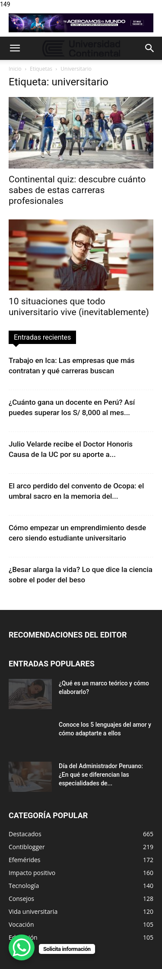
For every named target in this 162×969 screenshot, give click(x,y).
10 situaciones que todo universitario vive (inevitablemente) (79, 306)
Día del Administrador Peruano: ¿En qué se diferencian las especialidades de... (101, 775)
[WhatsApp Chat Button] (22, 947)
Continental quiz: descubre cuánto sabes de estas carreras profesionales (77, 190)
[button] (15, 48)
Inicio (15, 68)
